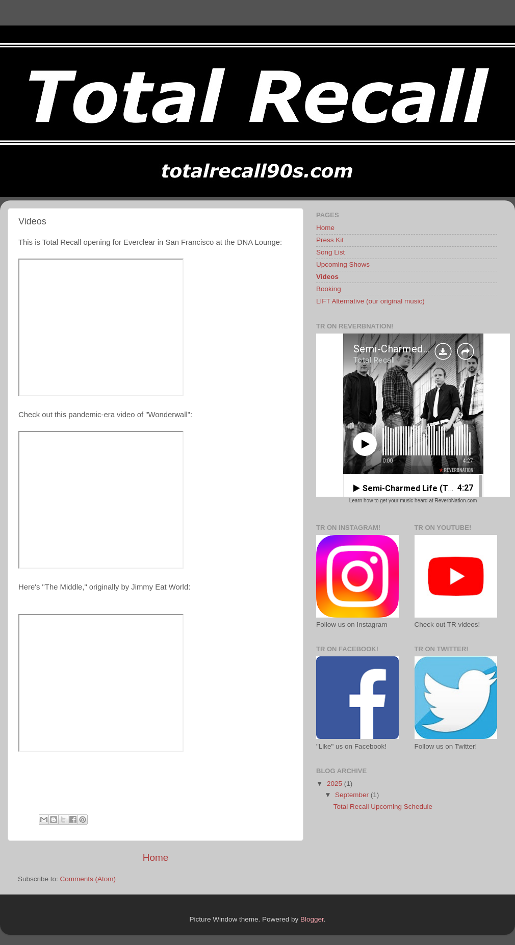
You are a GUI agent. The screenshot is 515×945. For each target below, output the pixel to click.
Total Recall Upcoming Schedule (382, 806)
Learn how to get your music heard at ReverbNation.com (413, 500)
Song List (330, 252)
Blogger (312, 919)
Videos (327, 276)
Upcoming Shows (343, 264)
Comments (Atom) (88, 879)
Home (155, 857)
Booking (328, 289)
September (353, 795)
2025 (335, 783)
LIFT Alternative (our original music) (370, 301)
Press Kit (330, 240)
